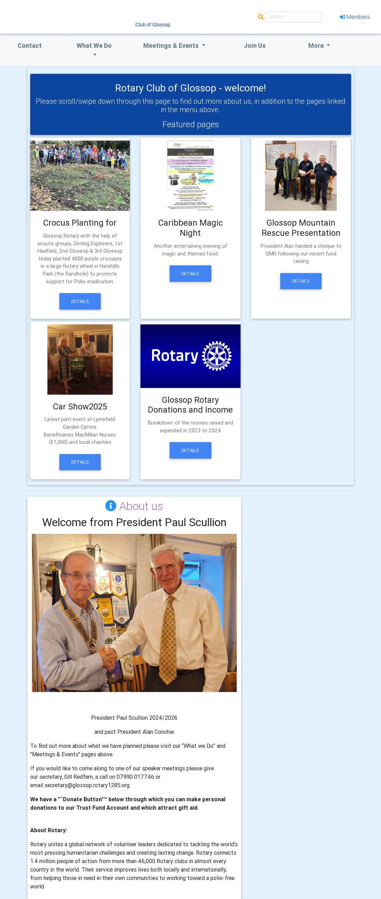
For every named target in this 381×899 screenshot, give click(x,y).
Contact (30, 45)
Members (355, 16)
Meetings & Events (171, 45)
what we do (94, 45)
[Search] (293, 17)
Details (80, 301)
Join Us (255, 45)
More (316, 45)
